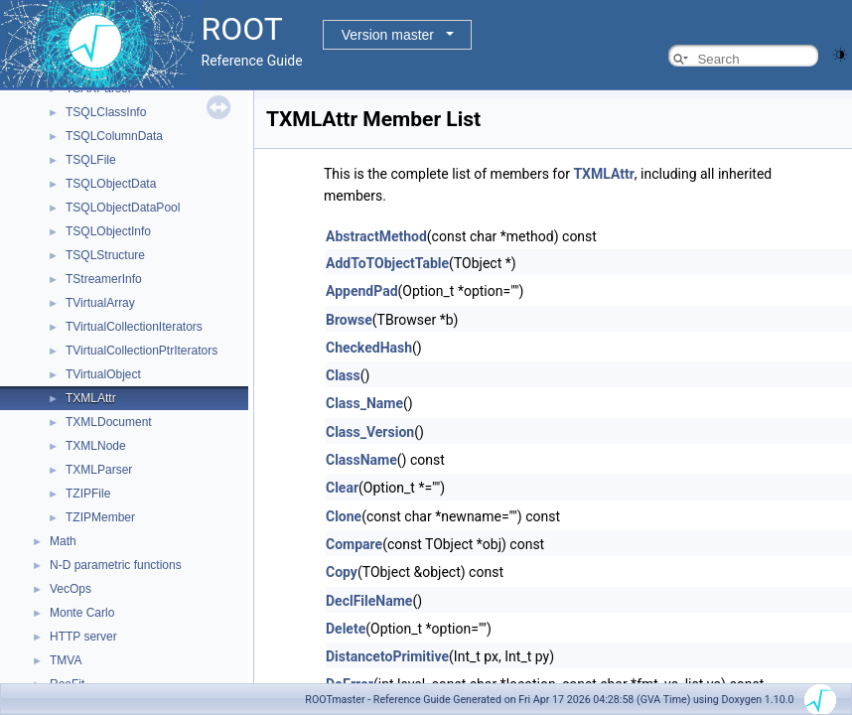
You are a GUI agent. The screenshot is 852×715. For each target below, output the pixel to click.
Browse (349, 320)
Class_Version (370, 432)
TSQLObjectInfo (108, 231)
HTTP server (83, 637)
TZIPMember (100, 517)
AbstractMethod (376, 236)
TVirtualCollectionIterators (134, 327)
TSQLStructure (105, 255)
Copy (341, 572)
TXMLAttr (91, 398)
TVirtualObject (103, 374)
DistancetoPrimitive (387, 656)
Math (63, 541)
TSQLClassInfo (106, 112)
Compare (354, 544)
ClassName (361, 460)
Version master (388, 35)
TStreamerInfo (104, 279)
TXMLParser (99, 470)
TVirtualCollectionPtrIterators (141, 351)
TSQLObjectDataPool (123, 207)
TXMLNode (96, 446)
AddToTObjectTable (387, 263)
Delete (345, 629)
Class (343, 375)
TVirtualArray (100, 303)
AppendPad (362, 291)
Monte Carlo (82, 613)
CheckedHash (369, 348)
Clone (343, 516)
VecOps (70, 589)
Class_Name (364, 403)
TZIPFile (88, 493)
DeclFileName (369, 601)
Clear (342, 488)
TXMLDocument (109, 422)
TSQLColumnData (114, 136)
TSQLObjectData (111, 184)
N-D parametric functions (116, 565)
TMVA (65, 660)
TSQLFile (91, 160)
